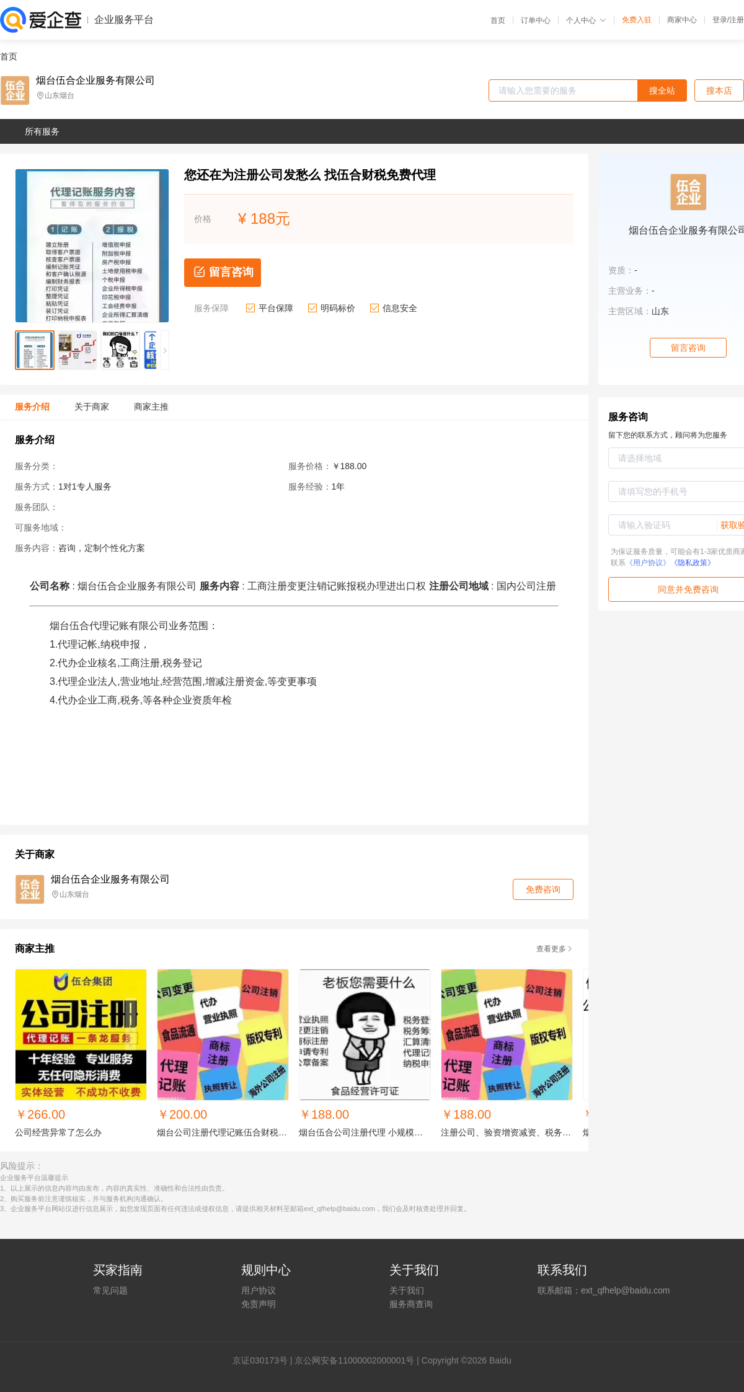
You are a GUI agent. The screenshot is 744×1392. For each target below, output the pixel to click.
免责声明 (258, 1304)
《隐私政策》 (692, 562)
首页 (497, 20)
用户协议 (258, 1290)
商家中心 (682, 20)
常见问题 (110, 1290)
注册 (736, 19)
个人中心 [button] (586, 20)
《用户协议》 (648, 562)
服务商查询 (411, 1304)
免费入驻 (637, 20)
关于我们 (406, 1290)
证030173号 (264, 1360)
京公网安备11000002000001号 (354, 1360)
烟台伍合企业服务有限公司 (95, 81)
